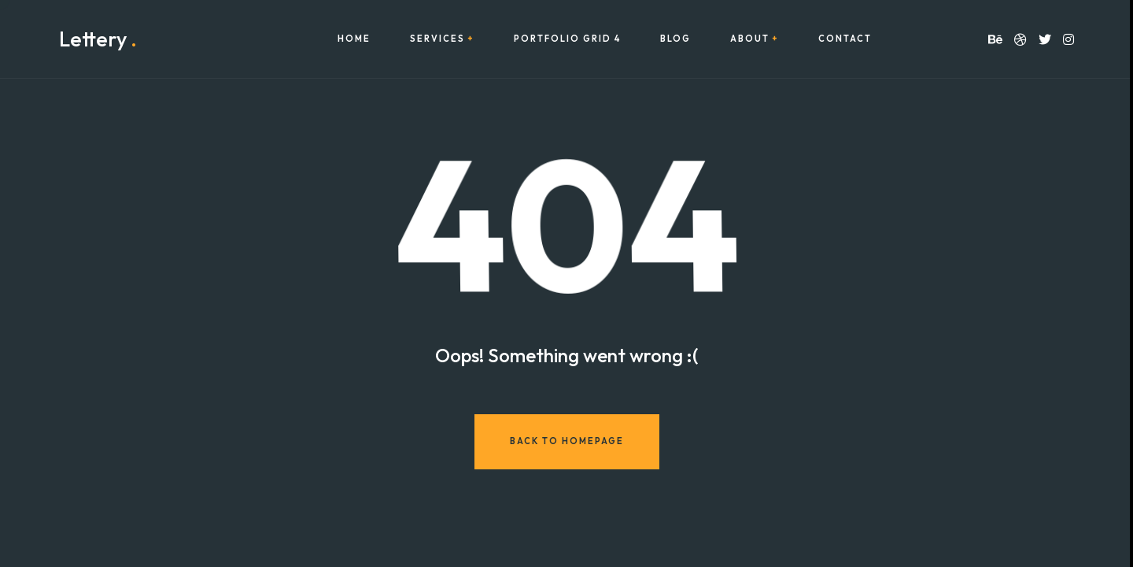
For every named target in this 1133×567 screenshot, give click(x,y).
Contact (845, 39)
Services (437, 39)
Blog (675, 39)
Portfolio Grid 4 (567, 39)
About (749, 39)
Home (354, 39)
